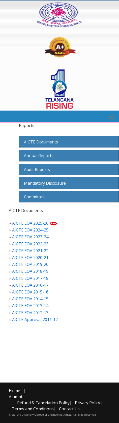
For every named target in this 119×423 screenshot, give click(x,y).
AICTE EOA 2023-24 (30, 237)
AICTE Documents (41, 142)
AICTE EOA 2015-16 (30, 292)
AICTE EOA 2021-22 (30, 250)
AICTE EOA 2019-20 (30, 264)
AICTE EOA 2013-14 (30, 305)
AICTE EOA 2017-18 (30, 278)
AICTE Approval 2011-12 (35, 319)
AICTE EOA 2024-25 (30, 230)
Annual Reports (38, 155)
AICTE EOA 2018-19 (30, 271)
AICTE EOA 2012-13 (30, 312)
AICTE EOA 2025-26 (30, 223)
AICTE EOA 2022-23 (30, 244)
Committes (34, 197)
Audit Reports (37, 169)
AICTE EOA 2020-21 (30, 257)
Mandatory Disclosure (45, 183)
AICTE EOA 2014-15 (30, 299)
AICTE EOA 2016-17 (30, 285)
